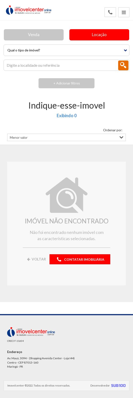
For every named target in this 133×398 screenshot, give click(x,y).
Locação (99, 34)
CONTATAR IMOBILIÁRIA (79, 259)
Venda (33, 34)
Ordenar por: (112, 130)
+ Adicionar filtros (66, 83)
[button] (66, 50)
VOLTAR (36, 259)
